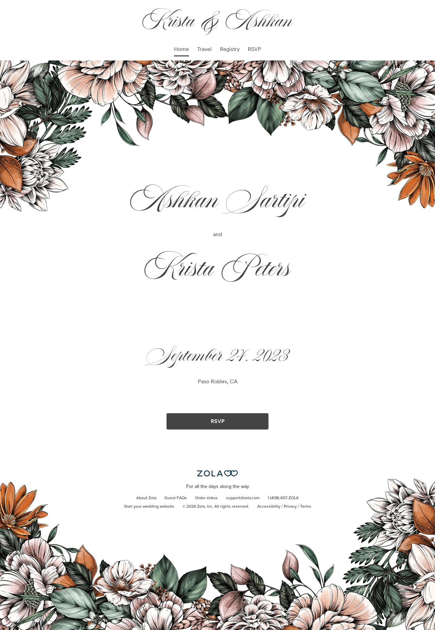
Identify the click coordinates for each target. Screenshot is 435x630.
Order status (206, 498)
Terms (305, 507)
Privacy (290, 507)
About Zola (146, 498)
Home (181, 49)
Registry (230, 49)
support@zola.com (243, 498)
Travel (204, 49)
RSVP (254, 49)
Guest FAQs (175, 498)
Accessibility (268, 507)
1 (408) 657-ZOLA (283, 498)
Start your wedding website (149, 507)
